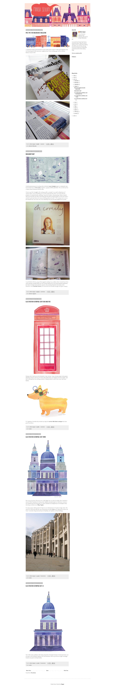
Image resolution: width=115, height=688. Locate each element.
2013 (74, 77)
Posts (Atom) (33, 672)
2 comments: (42, 426)
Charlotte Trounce (37, 286)
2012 (74, 79)
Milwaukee (34, 146)
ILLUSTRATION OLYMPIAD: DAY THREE (36, 437)
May (75, 106)
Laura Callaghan (52, 186)
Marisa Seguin (83, 32)
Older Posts (66, 670)
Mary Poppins (41, 505)
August (76, 86)
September (77, 84)
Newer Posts (28, 670)
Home (47, 670)
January (76, 113)
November (77, 82)
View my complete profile (77, 53)
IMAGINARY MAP (30, 154)
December (77, 80)
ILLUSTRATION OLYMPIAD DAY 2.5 (35, 586)
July (75, 102)
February (76, 111)
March (76, 109)
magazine (34, 293)
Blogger (62, 684)
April (76, 107)
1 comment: (42, 144)
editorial (30, 146)
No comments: (43, 575)
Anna (53, 509)
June (76, 104)
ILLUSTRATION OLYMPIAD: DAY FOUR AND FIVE (38, 302)
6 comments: (43, 291)
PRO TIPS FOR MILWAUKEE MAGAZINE (36, 33)
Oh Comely (38, 187)
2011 (74, 115)
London (30, 428)
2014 (74, 75)
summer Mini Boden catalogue (55, 421)
